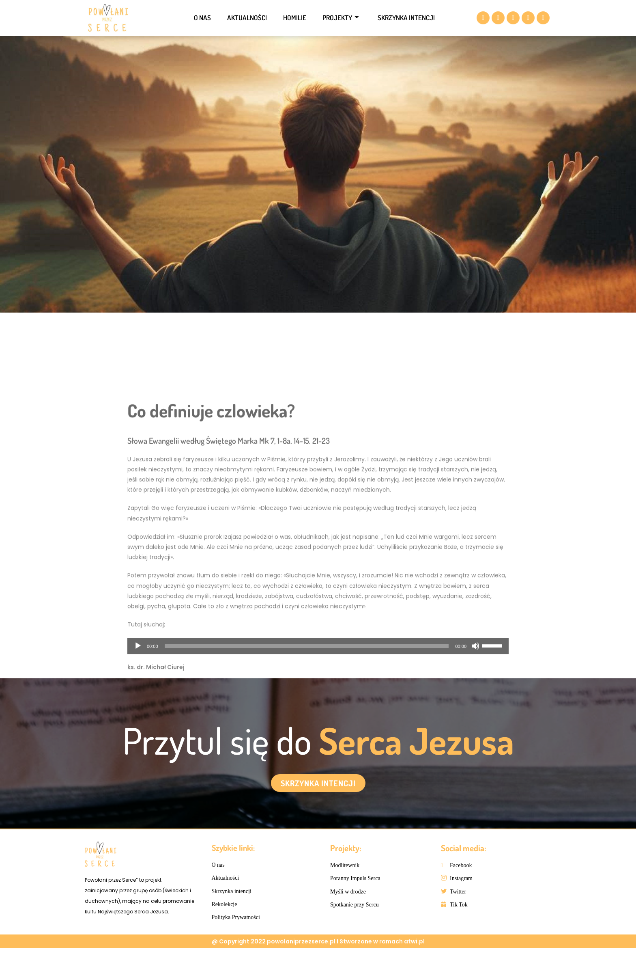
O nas (202, 17)
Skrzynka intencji (406, 17)
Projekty (340, 17)
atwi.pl (414, 949)
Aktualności (247, 17)
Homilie (294, 17)
